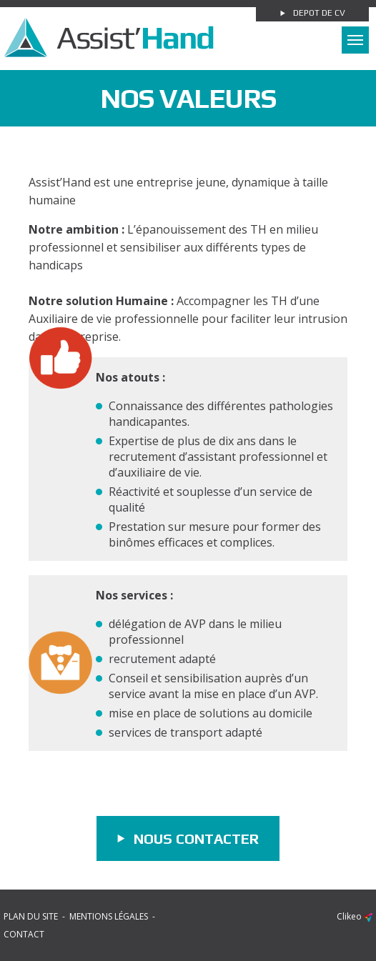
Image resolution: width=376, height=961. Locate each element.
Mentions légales (108, 916)
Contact (24, 934)
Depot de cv (319, 13)
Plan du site (31, 916)
